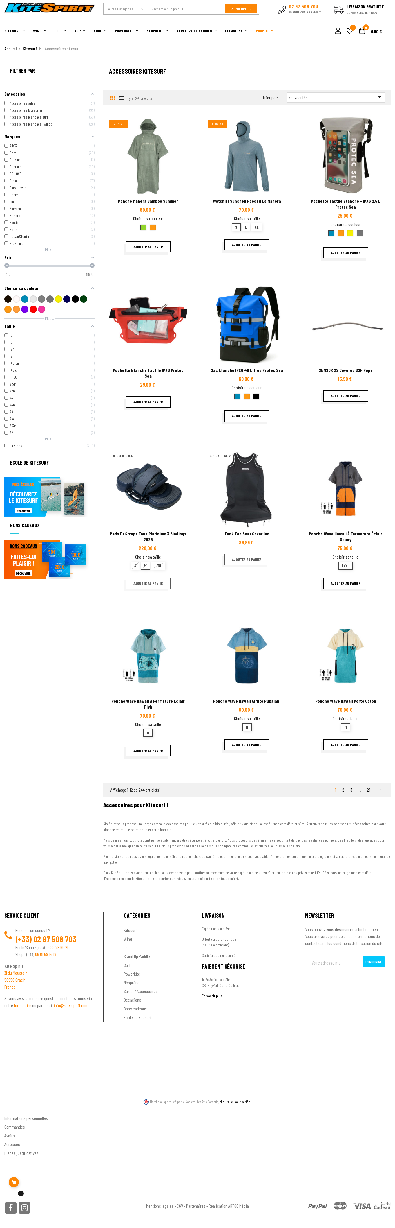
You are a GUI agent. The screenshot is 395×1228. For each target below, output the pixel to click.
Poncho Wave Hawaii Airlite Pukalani (246, 701)
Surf (127, 965)
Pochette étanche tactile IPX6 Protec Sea (148, 373)
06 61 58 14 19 (45, 954)
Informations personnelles (26, 1118)
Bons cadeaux (135, 1008)
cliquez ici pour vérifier (235, 1102)
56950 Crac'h (15, 980)
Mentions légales (160, 1205)
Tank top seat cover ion (246, 533)
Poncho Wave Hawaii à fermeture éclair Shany (345, 536)
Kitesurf (130, 930)
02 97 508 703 (54, 939)
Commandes (14, 1126)
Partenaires (196, 1205)
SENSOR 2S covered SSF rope (346, 370)
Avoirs (9, 1135)
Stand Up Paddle (137, 956)
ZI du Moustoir (15, 973)
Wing (128, 939)
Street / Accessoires (141, 991)
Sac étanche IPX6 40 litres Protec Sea (247, 370)
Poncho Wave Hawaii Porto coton (345, 701)
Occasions (132, 1000)
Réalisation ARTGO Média (229, 1205)
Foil (127, 947)
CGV (180, 1205)
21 (369, 790)
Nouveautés (336, 97)
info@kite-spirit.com (71, 1005)
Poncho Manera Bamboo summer (148, 201)
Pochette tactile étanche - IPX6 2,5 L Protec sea (345, 203)
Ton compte (14, 1108)
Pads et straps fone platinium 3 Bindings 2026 (148, 536)
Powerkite (132, 973)
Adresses (12, 1144)
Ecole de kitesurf (137, 1017)
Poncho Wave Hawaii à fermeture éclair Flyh (148, 703)
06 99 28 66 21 (57, 947)
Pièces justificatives (21, 1152)
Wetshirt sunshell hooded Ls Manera (247, 201)
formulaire (23, 1005)
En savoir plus (212, 995)
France (10, 986)
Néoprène (131, 982)
